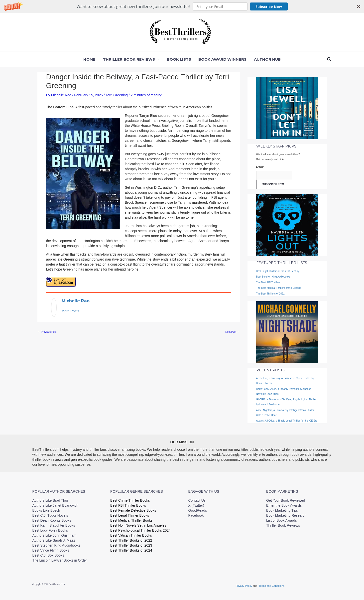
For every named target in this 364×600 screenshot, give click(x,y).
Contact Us (197, 500)
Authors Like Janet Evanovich (55, 505)
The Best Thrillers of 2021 (270, 293)
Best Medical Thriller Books (131, 520)
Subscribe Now (268, 6)
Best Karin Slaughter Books (53, 525)
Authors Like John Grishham (54, 535)
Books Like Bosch (46, 510)
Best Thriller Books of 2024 (131, 550)
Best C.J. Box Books (48, 555)
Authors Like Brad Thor (50, 500)
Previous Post (47, 331)
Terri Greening (117, 95)
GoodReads (197, 510)
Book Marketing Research (286, 515)
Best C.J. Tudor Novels (50, 515)
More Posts (70, 311)
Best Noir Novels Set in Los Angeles (138, 525)
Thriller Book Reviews (283, 525)
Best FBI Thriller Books (128, 505)
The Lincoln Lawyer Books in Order (59, 560)
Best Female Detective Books (133, 510)
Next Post (232, 331)
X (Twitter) (196, 505)
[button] (182, 6)
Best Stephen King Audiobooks (273, 276)
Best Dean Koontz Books (51, 520)
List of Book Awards (281, 520)
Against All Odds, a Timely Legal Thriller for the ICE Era (286, 420)
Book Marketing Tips (282, 510)
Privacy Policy (244, 585)
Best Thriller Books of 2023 (131, 545)
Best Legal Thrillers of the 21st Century (277, 271)
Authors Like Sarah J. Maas (53, 540)
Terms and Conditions (271, 585)
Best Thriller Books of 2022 (131, 540)
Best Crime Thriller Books (130, 500)
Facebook (196, 515)
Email (260, 166)
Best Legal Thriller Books (129, 515)
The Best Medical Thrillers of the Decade (278, 288)
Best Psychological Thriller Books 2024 (140, 530)
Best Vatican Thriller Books (131, 535)
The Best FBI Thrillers (268, 282)
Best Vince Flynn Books (50, 550)
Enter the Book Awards (284, 505)
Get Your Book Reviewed (285, 500)
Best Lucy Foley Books (50, 530)
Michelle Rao (76, 300)
